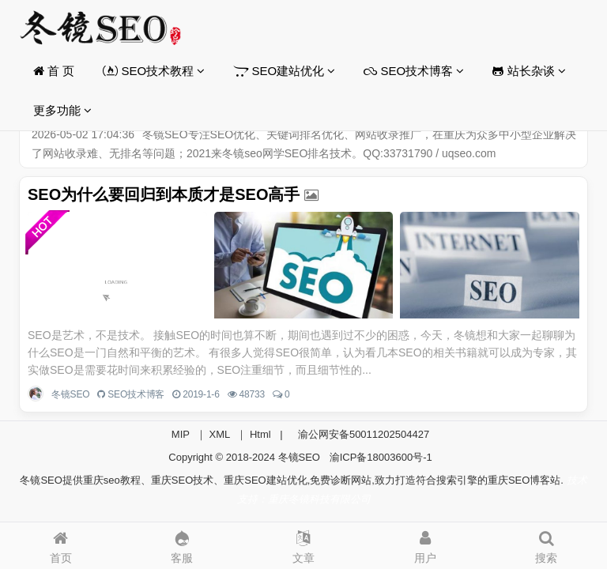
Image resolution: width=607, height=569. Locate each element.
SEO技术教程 (154, 70)
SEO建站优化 (284, 70)
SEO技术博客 (414, 70)
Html (260, 434)
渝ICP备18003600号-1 (381, 457)
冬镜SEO (70, 394)
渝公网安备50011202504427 (362, 434)
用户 (425, 543)
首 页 (53, 70)
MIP (181, 434)
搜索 (546, 543)
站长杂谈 (528, 70)
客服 (182, 543)
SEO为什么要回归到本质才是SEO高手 (164, 194)
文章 (303, 543)
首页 (61, 543)
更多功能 (62, 110)
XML (220, 434)
